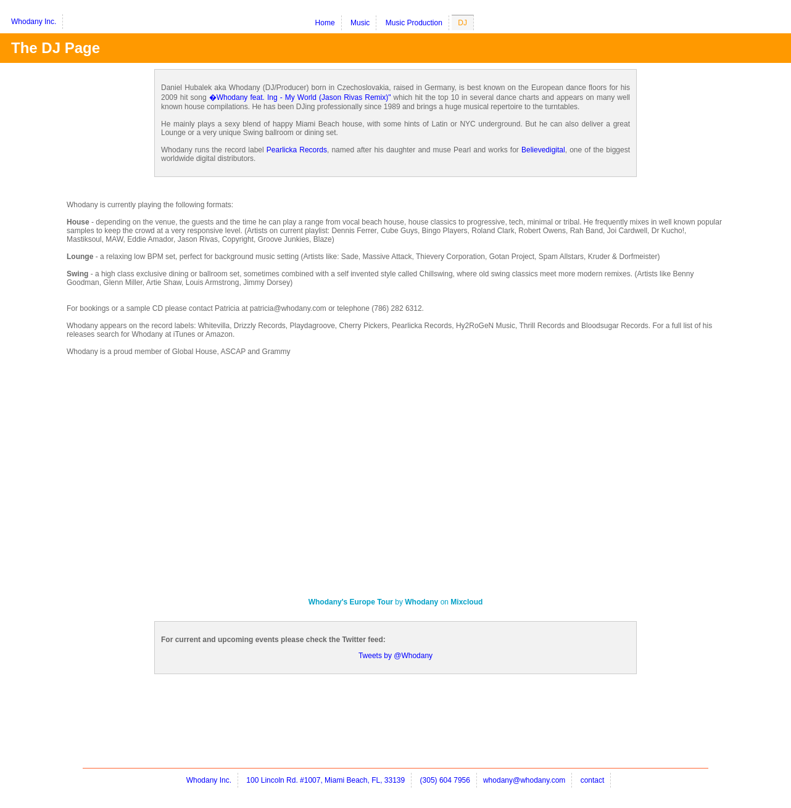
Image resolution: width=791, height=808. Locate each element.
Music (360, 23)
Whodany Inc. (33, 21)
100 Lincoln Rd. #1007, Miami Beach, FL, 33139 (325, 780)
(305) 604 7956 (445, 780)
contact (593, 780)
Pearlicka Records (297, 150)
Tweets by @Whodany (395, 655)
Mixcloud (466, 602)
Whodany (421, 602)
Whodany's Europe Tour (351, 602)
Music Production (414, 23)
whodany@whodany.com (524, 780)
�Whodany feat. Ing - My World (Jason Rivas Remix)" (300, 97)
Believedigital (543, 150)
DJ (462, 23)
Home (325, 23)
